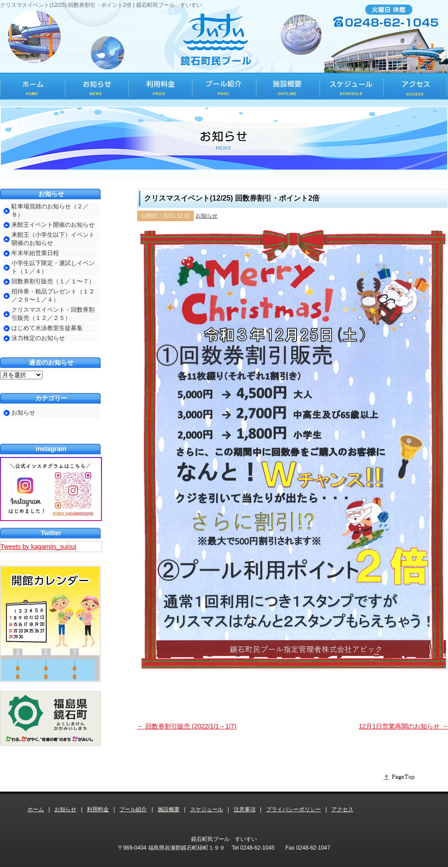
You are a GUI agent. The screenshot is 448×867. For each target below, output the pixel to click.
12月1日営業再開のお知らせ (403, 726)
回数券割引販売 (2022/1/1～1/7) (186, 726)
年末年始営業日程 (35, 253)
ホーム (35, 809)
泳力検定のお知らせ (38, 338)
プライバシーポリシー (293, 809)
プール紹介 (133, 809)
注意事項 (245, 809)
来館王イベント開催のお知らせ (53, 224)
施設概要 (169, 809)
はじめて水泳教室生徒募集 (47, 327)
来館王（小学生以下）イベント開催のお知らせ (53, 238)
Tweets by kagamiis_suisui (38, 546)
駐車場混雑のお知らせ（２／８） (50, 210)
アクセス (342, 809)
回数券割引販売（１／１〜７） (53, 281)
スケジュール (206, 809)
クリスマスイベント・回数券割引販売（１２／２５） (53, 313)
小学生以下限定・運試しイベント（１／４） (53, 267)
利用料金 (98, 809)
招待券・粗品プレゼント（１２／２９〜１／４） (53, 295)
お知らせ (207, 216)
